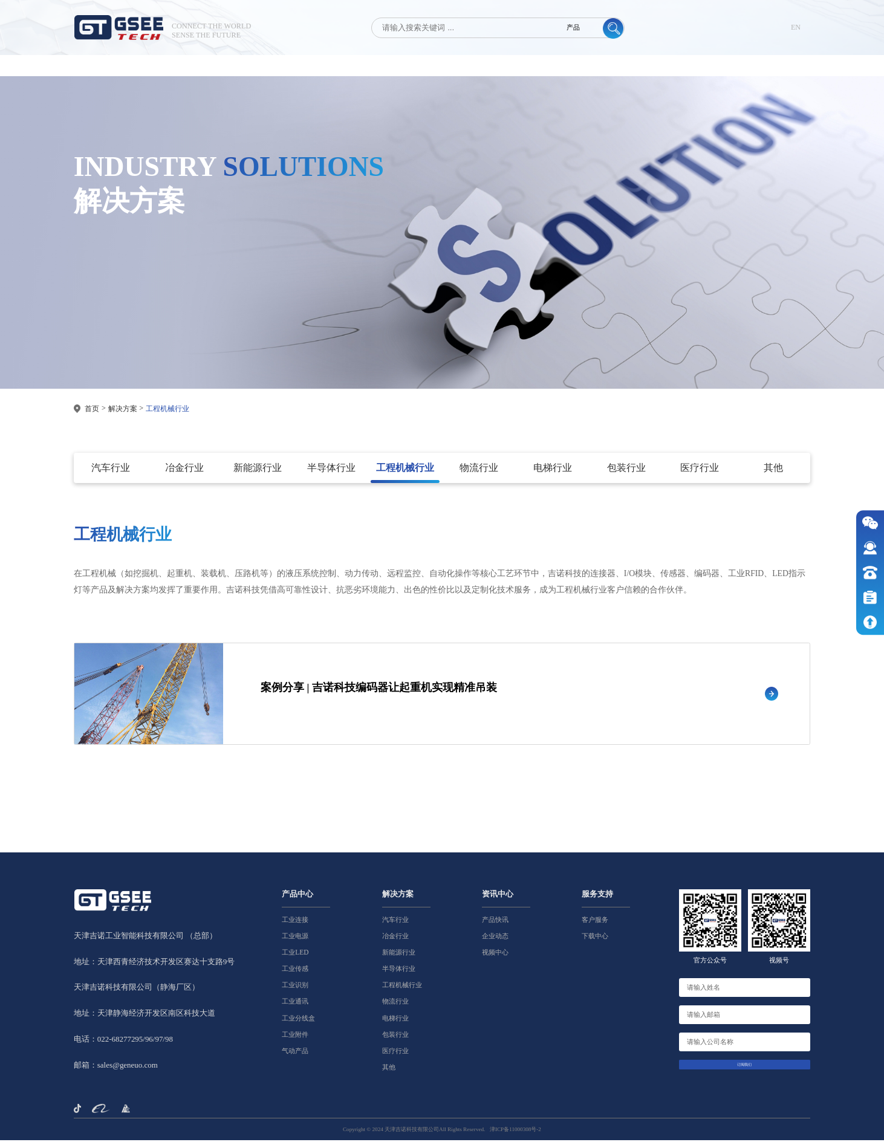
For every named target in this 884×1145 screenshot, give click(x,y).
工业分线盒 (298, 1022)
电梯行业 (395, 1022)
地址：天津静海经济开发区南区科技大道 (144, 1017)
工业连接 (295, 923)
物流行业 (395, 1006)
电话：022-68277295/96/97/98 (123, 1043)
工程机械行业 (167, 408)
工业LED (295, 957)
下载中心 (595, 940)
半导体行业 (398, 973)
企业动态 (495, 940)
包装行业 (395, 1038)
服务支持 (597, 898)
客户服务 (595, 923)
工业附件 (295, 1038)
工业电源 (295, 940)
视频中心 (495, 957)
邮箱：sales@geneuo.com (116, 1069)
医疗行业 (395, 1055)
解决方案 (122, 408)
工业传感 (295, 973)
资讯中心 (497, 898)
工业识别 (295, 989)
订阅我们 (744, 1073)
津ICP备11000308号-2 (515, 1134)
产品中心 (297, 898)
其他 (388, 1071)
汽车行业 (395, 923)
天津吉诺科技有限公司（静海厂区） (137, 991)
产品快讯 (495, 923)
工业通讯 (295, 1006)
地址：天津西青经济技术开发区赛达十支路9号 (154, 965)
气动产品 (295, 1055)
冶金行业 (395, 940)
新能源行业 (398, 957)
